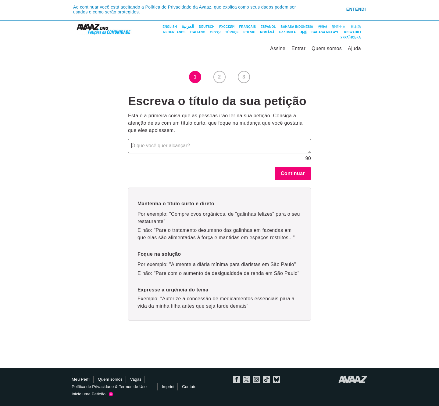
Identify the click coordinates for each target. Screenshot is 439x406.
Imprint (168, 386)
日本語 (356, 26)
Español (268, 26)
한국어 (322, 26)
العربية (188, 26)
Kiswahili (352, 32)
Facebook (236, 379)
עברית (215, 32)
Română (267, 32)
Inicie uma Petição (92, 394)
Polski (249, 32)
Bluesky (276, 379)
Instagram (256, 379)
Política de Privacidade (168, 7)
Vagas (136, 379)
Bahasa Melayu (326, 32)
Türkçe (232, 32)
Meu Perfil (81, 379)
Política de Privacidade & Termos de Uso (109, 386)
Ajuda (354, 48)
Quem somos (327, 48)
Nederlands (174, 32)
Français (247, 26)
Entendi (356, 9)
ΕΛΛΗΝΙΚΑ (287, 32)
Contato (189, 386)
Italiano (197, 32)
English (169, 26)
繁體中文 (339, 26)
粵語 (304, 32)
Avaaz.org (352, 379)
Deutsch (207, 26)
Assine (277, 48)
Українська (351, 37)
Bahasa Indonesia (296, 26)
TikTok (266, 379)
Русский (226, 26)
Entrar (298, 48)
